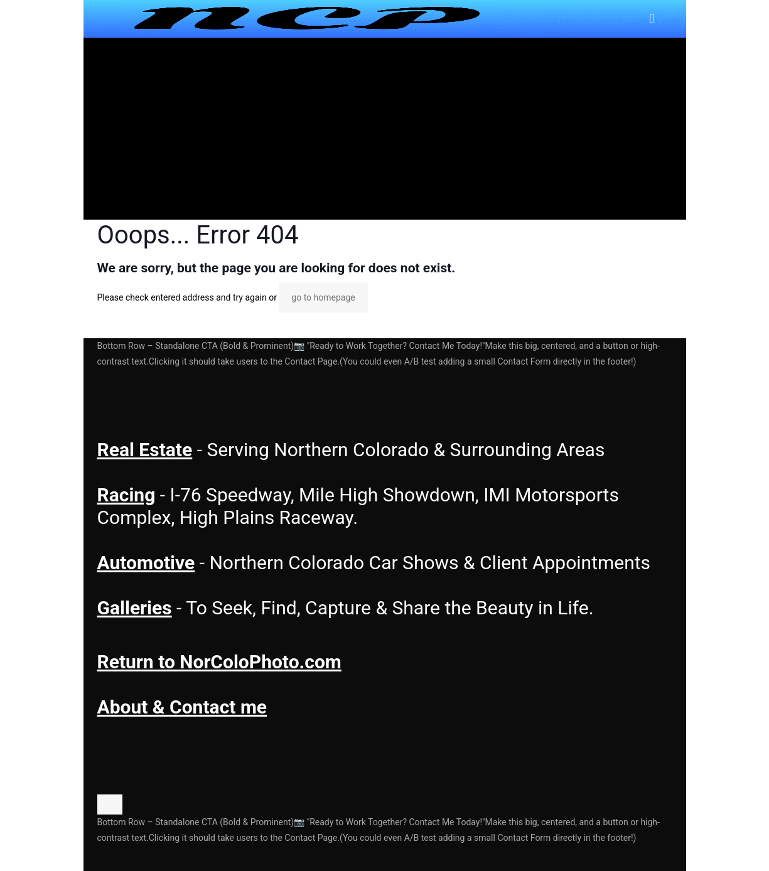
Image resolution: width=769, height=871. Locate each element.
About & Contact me (182, 707)
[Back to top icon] (109, 804)
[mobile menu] (652, 18)
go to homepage (323, 297)
